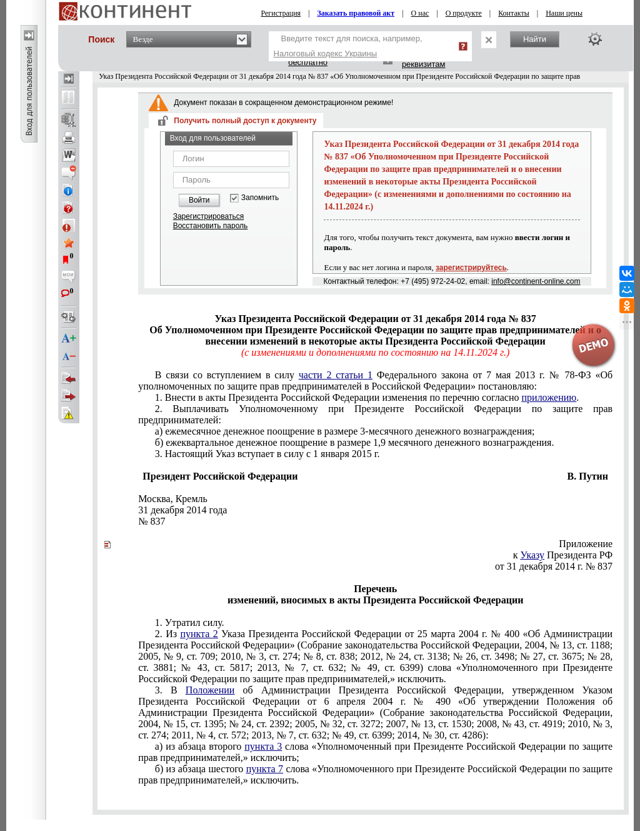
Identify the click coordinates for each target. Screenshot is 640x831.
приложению (549, 397)
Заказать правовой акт (356, 13)
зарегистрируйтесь (471, 267)
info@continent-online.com (535, 281)
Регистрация (281, 13)
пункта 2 (199, 633)
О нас (420, 13)
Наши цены (564, 13)
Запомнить (260, 198)
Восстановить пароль (210, 225)
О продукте (464, 13)
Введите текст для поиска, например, (348, 46)
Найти (534, 39)
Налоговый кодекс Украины (326, 53)
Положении (210, 690)
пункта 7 (264, 768)
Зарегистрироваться (208, 216)
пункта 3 (263, 746)
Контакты (513, 13)
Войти (199, 200)
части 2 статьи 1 (335, 375)
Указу (532, 555)
